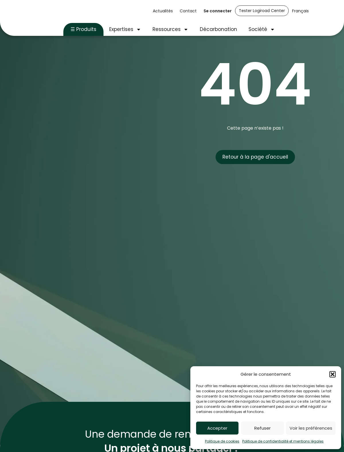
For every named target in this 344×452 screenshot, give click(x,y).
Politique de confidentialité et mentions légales (283, 441)
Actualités (163, 11)
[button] (332, 374)
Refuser (262, 428)
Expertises (125, 29)
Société (262, 29)
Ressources (170, 29)
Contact (188, 11)
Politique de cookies (222, 441)
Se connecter (218, 11)
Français (300, 11)
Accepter (217, 428)
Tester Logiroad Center (262, 10)
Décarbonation (218, 29)
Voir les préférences (311, 428)
